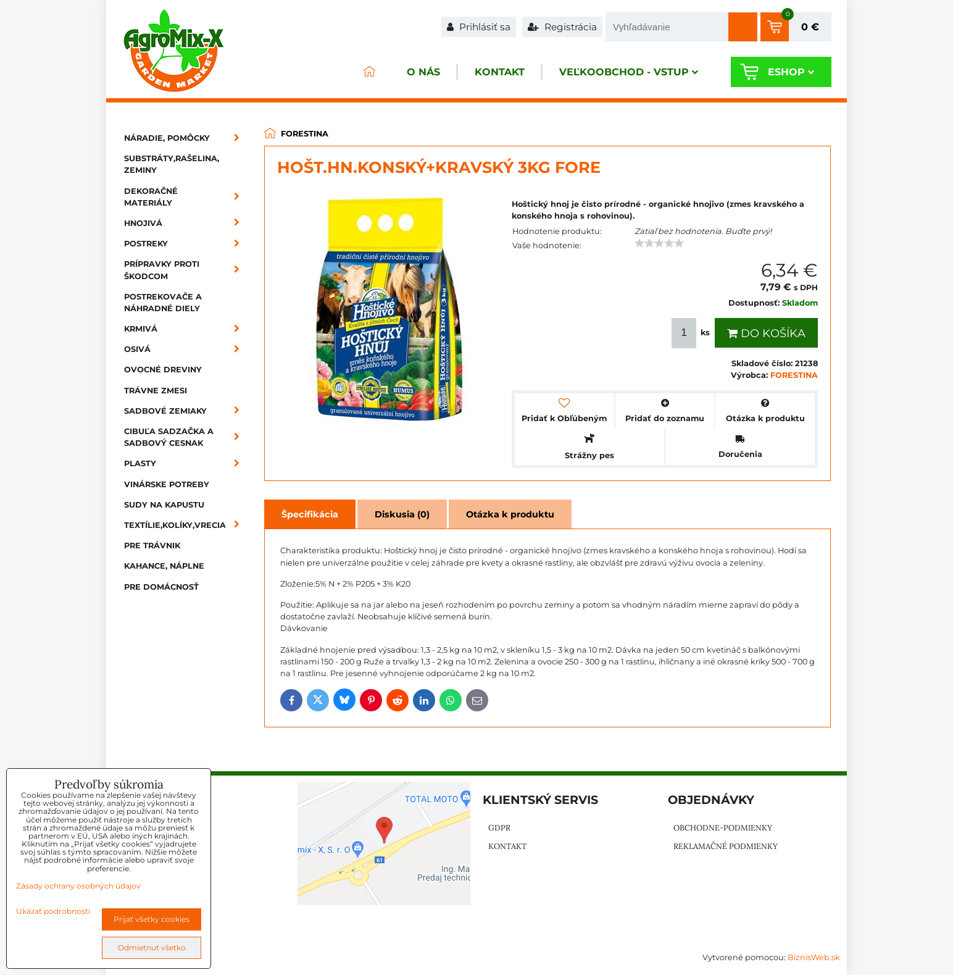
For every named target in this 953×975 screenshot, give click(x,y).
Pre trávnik (152, 545)
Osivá (186, 349)
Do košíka (766, 333)
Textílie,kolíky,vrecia (186, 525)
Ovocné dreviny (163, 369)
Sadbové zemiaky (186, 411)
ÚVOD (369, 72)
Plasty (186, 463)
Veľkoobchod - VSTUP (628, 72)
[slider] (659, 243)
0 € (810, 27)
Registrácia (562, 27)
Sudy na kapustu (164, 504)
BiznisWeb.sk (814, 957)
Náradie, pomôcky (186, 138)
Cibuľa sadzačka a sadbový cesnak (186, 437)
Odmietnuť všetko (152, 947)
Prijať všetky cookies (151, 919)
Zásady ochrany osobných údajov (78, 885)
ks (692, 333)
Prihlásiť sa (478, 27)
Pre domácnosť (161, 587)
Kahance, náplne (164, 566)
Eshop (791, 72)
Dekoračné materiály (186, 197)
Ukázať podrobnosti (53, 911)
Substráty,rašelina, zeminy (171, 164)
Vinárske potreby (166, 484)
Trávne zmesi (155, 390)
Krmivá (186, 329)
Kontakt (500, 72)
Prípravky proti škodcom (186, 270)
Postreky (186, 243)
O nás (423, 72)
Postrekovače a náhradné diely (163, 302)
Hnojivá (186, 223)
